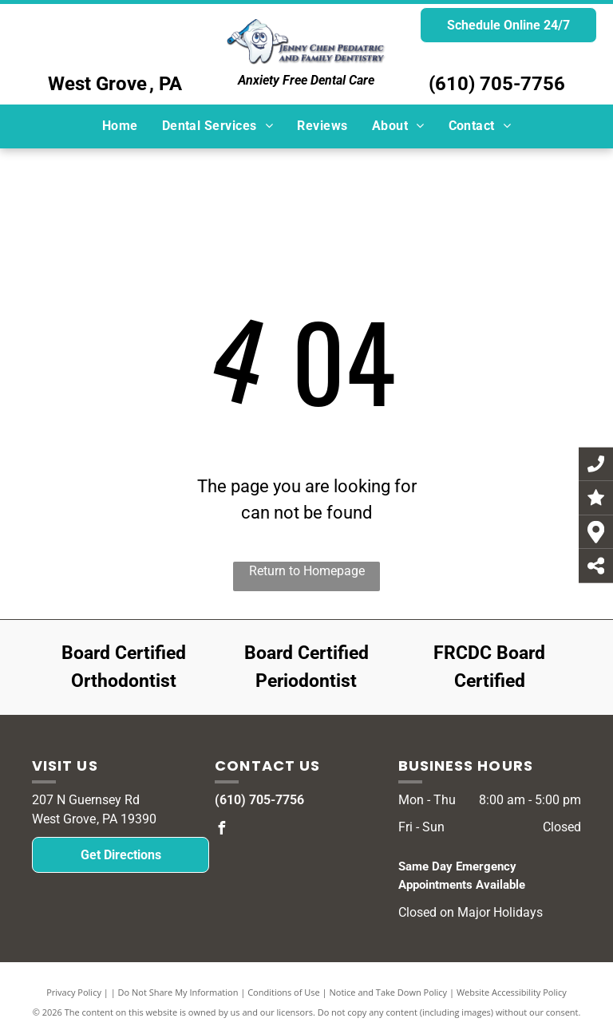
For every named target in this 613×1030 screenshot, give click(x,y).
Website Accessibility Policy (512, 992)
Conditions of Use (283, 992)
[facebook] (221, 830)
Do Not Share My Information (178, 992)
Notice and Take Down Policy (389, 992)
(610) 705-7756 (497, 84)
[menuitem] (120, 126)
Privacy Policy (73, 992)
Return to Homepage (307, 570)
